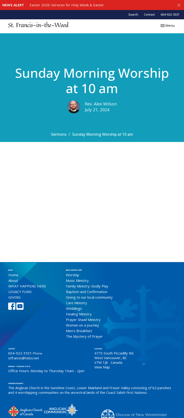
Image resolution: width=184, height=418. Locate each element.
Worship (72, 275)
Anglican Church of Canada (25, 411)
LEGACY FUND (20, 291)
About (13, 280)
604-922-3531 (170, 14)
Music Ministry (77, 280)
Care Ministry (76, 302)
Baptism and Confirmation (86, 291)
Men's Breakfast (79, 330)
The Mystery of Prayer (84, 336)
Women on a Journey (82, 325)
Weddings (74, 308)
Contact (149, 14)
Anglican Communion (61, 410)
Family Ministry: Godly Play (87, 286)
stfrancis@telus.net (23, 358)
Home (13, 275)
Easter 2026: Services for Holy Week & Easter (67, 5)
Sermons (59, 134)
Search (133, 14)
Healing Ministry (79, 314)
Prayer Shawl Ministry (83, 319)
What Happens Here (74, 270)
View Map (102, 367)
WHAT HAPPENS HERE (27, 286)
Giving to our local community (89, 297)
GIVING (14, 297)
